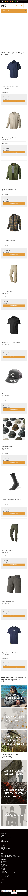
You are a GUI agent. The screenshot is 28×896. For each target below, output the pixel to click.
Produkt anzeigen (14, 101)
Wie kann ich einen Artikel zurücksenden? (10, 856)
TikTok (3, 868)
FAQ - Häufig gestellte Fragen (8, 855)
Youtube (4, 866)
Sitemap (3, 882)
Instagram (4, 865)
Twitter (3, 863)
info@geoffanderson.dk (9, 872)
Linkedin (4, 864)
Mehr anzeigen (4, 841)
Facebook (4, 861)
